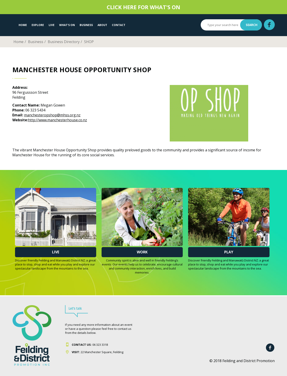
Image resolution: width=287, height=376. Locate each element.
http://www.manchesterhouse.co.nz (57, 119)
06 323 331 (89, 345)
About (102, 25)
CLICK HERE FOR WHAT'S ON (143, 7)
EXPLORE (38, 25)
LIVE (51, 25)
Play (228, 252)
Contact (118, 25)
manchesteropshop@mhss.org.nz (52, 115)
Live (55, 252)
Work (142, 252)
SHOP (89, 41)
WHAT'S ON (67, 25)
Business (86, 25)
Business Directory (64, 41)
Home (23, 25)
